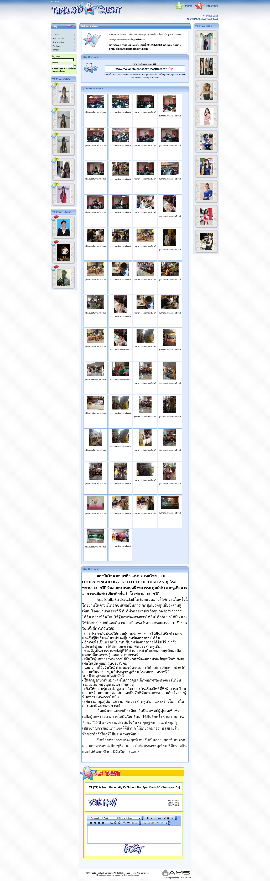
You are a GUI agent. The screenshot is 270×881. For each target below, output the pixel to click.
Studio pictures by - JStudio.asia (178, 878)
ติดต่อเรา (56, 50)
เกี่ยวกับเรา (57, 46)
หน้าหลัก (188, 6)
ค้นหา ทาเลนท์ (58, 38)
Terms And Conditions (140, 873)
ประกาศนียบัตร (58, 42)
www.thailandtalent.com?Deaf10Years (140, 69)
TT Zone (56, 34)
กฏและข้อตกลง (138, 39)
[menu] (61, 40)
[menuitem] (61, 31)
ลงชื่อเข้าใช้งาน (211, 6)
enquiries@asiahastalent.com (128, 48)
